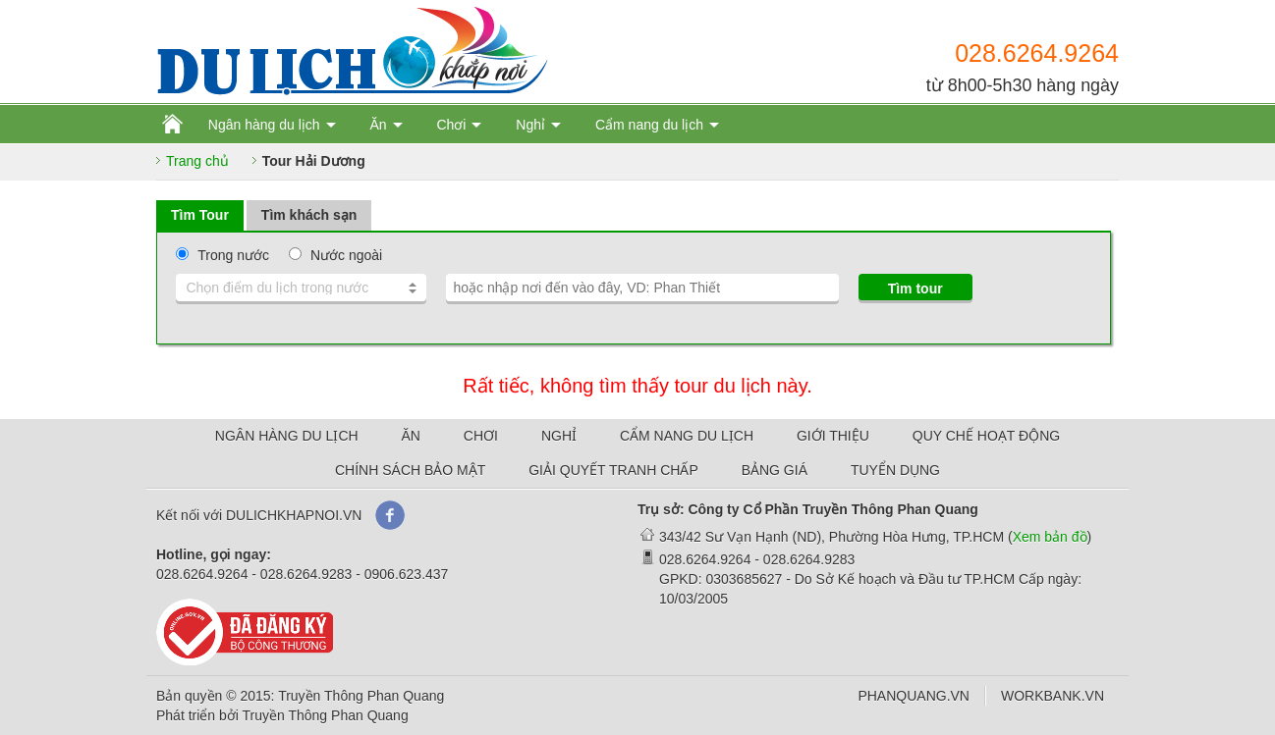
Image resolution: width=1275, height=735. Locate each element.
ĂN (411, 436)
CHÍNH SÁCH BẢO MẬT (410, 470)
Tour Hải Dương (313, 161)
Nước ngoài (346, 255)
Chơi (451, 124)
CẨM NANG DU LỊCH (686, 436)
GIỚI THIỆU (833, 436)
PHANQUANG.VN (914, 696)
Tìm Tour (200, 215)
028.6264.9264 (1037, 53)
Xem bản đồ (1050, 537)
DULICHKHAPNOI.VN (293, 515)
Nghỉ (530, 124)
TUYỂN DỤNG (895, 470)
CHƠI (481, 436)
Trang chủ (197, 161)
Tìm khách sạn (309, 215)
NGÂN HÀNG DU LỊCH (287, 436)
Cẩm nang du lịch (649, 124)
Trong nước (233, 255)
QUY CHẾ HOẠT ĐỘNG (986, 436)
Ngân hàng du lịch (264, 124)
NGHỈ (559, 436)
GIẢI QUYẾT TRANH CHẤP (613, 470)
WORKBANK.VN (1052, 696)
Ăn (377, 124)
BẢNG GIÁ (774, 470)
